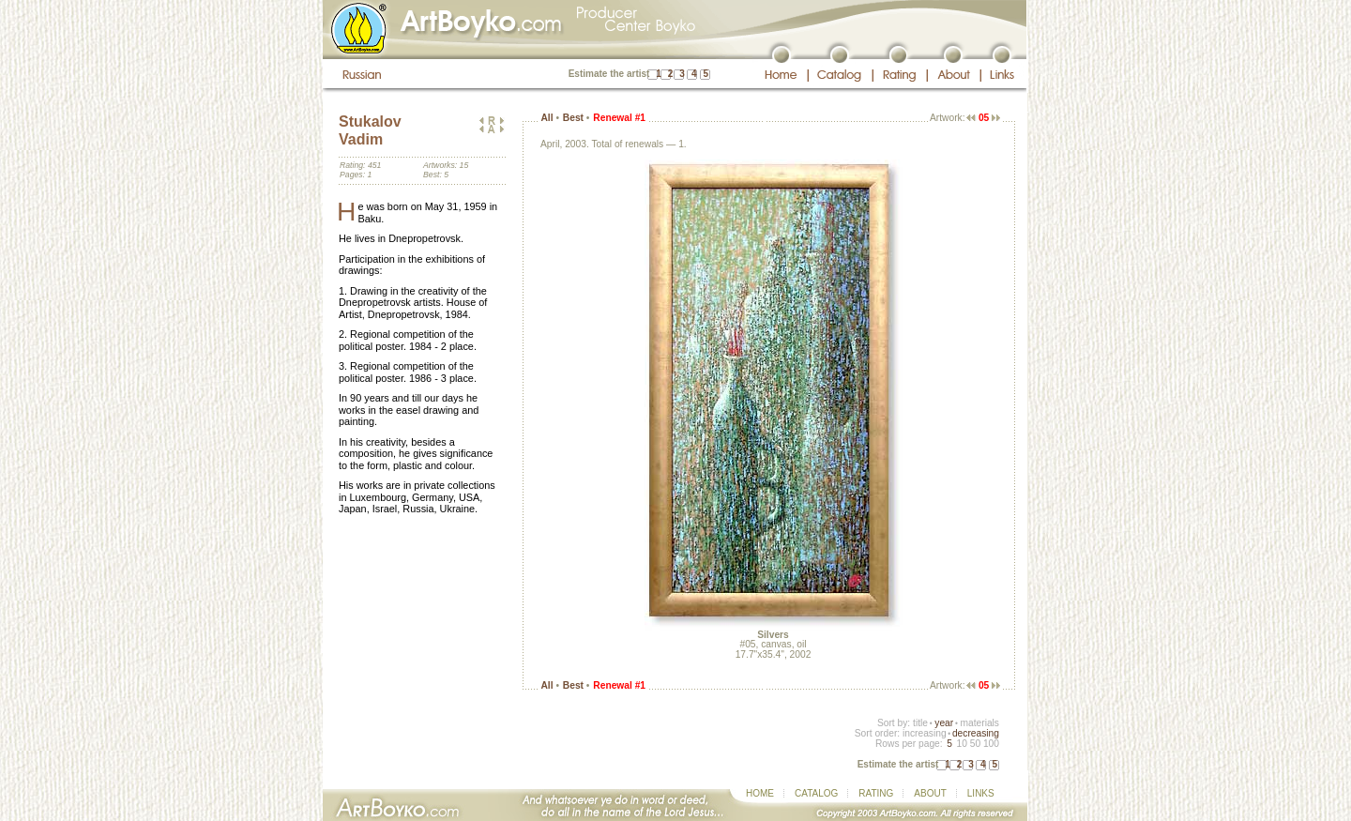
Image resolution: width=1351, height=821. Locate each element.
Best (573, 118)
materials (979, 723)
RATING (875, 793)
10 (961, 743)
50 (975, 743)
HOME (760, 793)
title (920, 723)
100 (991, 743)
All (546, 118)
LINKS (980, 793)
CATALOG (816, 793)
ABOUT (930, 793)
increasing (925, 733)
